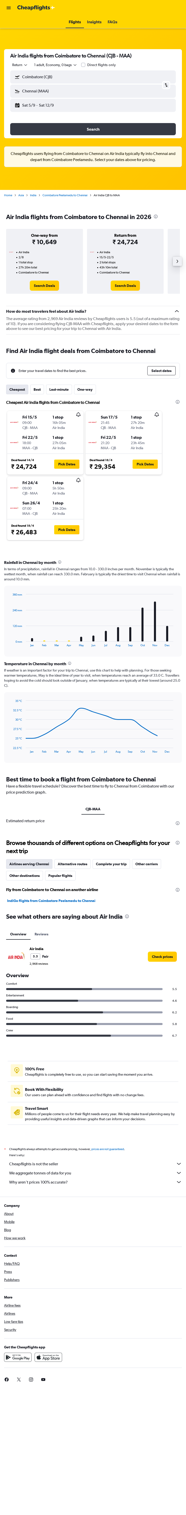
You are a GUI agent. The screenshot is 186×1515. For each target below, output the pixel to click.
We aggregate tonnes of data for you (95, 1173)
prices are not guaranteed (107, 1149)
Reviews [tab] (41, 934)
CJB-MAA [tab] (93, 809)
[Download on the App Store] (48, 1357)
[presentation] (155, 216)
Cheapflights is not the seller (95, 1164)
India (33, 195)
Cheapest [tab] (17, 389)
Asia (21, 195)
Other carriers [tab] (146, 864)
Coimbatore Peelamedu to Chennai (65, 195)
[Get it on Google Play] (18, 1357)
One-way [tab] (85, 389)
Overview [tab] (18, 934)
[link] (44, 286)
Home (8, 195)
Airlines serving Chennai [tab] (29, 864)
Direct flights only (101, 65)
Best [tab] (37, 389)
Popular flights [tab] (60, 876)
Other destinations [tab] (24, 876)
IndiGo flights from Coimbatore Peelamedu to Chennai (51, 901)
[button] (8, 7)
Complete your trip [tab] (111, 864)
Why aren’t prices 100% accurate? (95, 1182)
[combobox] (20, 64)
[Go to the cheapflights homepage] (36, 7)
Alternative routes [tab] (72, 864)
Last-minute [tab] (59, 389)
